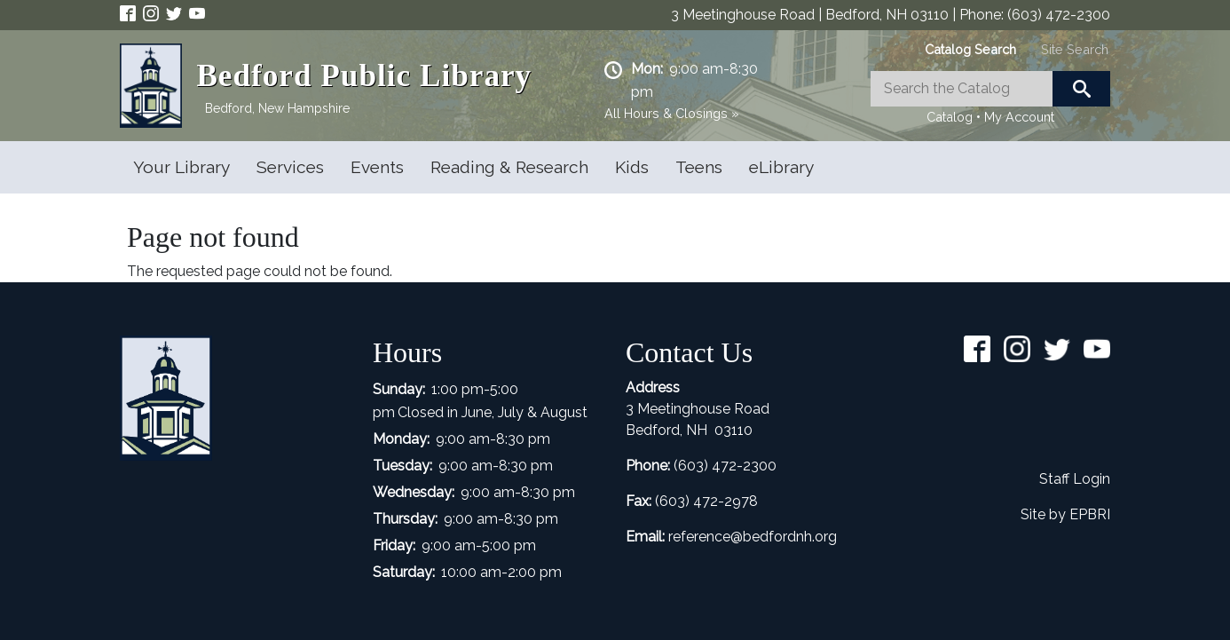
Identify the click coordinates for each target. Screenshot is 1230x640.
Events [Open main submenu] (377, 167)
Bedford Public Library (364, 76)
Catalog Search (970, 49)
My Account (1019, 116)
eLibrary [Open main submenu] (781, 167)
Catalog (949, 116)
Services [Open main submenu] (290, 167)
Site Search (1074, 49)
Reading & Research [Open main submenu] (509, 167)
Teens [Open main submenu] (698, 167)
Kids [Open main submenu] (632, 167)
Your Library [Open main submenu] (181, 167)
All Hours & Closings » (671, 113)
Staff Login (1074, 478)
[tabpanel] (990, 99)
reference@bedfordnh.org (752, 536)
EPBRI (1089, 514)
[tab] (970, 49)
